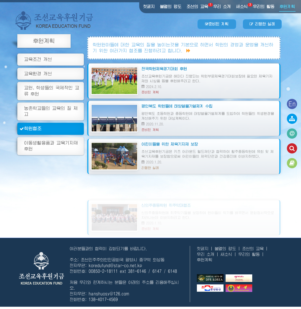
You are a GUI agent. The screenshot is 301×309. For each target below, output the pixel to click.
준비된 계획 (217, 24)
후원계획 (287, 7)
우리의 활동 (263, 7)
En (292, 104)
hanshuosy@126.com (109, 294)
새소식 (242, 6)
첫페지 (149, 7)
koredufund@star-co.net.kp (115, 265)
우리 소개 (222, 7)
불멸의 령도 (170, 7)
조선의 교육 (197, 6)
